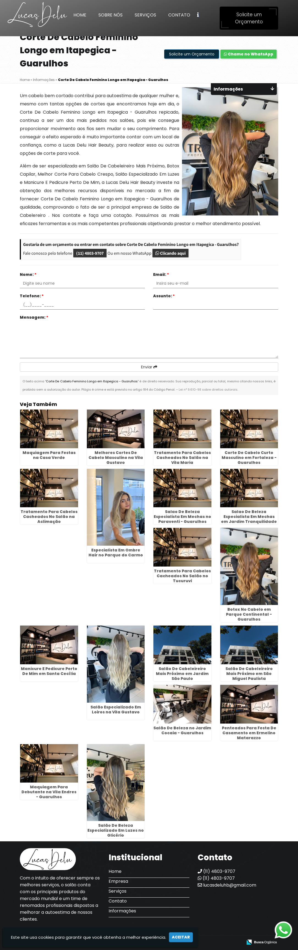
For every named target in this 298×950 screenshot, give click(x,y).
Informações (122, 911)
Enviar (149, 367)
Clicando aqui (170, 253)
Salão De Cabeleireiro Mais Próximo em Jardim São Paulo (182, 673)
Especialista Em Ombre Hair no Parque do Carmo (116, 552)
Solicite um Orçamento (249, 18)
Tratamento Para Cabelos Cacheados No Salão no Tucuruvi (182, 576)
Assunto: (164, 296)
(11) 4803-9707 (90, 253)
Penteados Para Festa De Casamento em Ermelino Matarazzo (249, 733)
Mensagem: (34, 317)
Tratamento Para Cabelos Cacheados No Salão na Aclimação (49, 516)
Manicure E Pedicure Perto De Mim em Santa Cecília (49, 671)
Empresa (118, 881)
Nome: (28, 274)
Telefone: (32, 296)
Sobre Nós (110, 15)
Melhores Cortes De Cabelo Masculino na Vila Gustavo (116, 457)
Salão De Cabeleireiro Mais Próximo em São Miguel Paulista (249, 673)
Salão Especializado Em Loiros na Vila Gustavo (115, 709)
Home (79, 15)
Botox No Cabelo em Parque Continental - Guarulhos (249, 614)
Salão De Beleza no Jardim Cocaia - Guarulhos (182, 730)
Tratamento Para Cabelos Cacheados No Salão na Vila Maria (182, 457)
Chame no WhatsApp (248, 54)
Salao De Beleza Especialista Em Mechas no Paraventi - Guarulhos (182, 516)
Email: (161, 274)
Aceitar (181, 937)
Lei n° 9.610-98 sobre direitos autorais (208, 389)
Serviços (145, 15)
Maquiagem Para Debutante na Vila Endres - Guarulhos (48, 792)
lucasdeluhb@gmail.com (227, 885)
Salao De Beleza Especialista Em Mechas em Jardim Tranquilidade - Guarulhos (249, 519)
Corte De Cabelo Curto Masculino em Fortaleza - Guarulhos (249, 457)
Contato (179, 15)
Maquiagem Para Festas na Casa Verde (49, 455)
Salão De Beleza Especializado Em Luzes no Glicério (115, 830)
